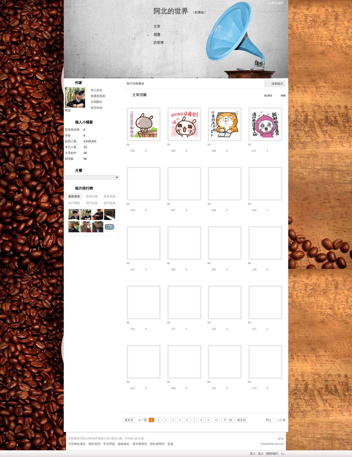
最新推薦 (109, 196)
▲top (281, 438)
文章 (157, 26)
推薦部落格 (98, 96)
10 (216, 420)
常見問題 (109, 444)
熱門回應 (92, 203)
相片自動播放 (135, 83)
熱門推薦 (109, 203)
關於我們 (94, 444)
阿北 (68, 110)
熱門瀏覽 (74, 203)
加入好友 (96, 90)
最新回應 (92, 196)
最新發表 (74, 196)
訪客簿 (159, 42)
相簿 (157, 34)
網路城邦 (272, 453)
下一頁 (227, 420)
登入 (253, 453)
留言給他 (96, 107)
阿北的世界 (171, 11)
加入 (261, 453)
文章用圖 (139, 95)
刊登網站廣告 (77, 444)
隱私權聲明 (157, 444)
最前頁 (129, 420)
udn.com (279, 443)
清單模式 (277, 83)
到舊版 (199, 12)
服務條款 (124, 444)
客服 (170, 444)
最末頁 (241, 420)
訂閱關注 (96, 101)
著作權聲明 (139, 444)
